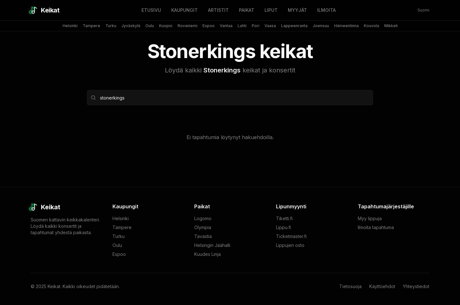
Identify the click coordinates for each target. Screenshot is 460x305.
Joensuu (321, 25)
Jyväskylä (130, 25)
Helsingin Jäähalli (212, 245)
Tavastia (203, 236)
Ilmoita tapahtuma (376, 227)
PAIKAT (246, 10)
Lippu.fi (283, 227)
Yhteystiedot (416, 286)
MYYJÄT (297, 10)
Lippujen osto (290, 245)
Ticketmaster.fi (291, 236)
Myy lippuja (370, 218)
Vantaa (226, 25)
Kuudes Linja (207, 254)
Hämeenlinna (346, 25)
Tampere (91, 25)
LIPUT (271, 10)
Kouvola (371, 25)
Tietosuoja (350, 286)
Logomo (202, 218)
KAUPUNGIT (184, 10)
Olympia (202, 227)
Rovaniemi (187, 25)
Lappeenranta (294, 25)
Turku (110, 25)
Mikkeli (391, 25)
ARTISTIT (218, 10)
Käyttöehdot (382, 286)
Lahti (242, 25)
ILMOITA (326, 10)
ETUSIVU (151, 10)
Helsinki (70, 25)
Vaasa (270, 25)
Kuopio (165, 25)
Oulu (149, 25)
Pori (255, 25)
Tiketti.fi (284, 218)
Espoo (209, 25)
